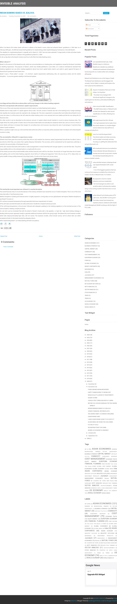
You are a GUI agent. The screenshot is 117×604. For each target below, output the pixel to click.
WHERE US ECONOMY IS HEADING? (98, 430)
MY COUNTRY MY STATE (92, 284)
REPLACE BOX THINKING (107, 545)
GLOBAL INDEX (109, 468)
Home (40, 236)
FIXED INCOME (106, 464)
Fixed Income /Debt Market (93, 523)
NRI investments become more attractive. (105, 148)
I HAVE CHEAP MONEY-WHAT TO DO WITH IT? (101, 419)
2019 (88, 354)
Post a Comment (8, 246)
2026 (88, 335)
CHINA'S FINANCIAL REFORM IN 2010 (99, 411)
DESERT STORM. (92, 397)
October (90, 433)
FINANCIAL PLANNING (93, 464)
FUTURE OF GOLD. (93, 424)
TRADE (87, 298)
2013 (88, 370)
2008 (88, 438)
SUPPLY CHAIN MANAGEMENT (105, 488)
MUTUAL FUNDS (90, 281)
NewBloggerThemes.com (95, 600)
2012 (88, 373)
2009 (88, 381)
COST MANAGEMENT (91, 254)
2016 (88, 362)
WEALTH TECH (107, 490)
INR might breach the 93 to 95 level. (103, 120)
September (91, 435)
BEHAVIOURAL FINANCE (92, 451)
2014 (88, 367)
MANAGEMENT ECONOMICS (93, 278)
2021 (88, 348)
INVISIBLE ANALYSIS (13, 3)
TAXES (87, 295)
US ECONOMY (89, 301)
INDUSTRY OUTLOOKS (103, 473)
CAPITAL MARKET (90, 249)
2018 (88, 356)
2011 (88, 376)
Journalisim (88, 275)
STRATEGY (94, 488)
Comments (90, 29)
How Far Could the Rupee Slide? (102, 134)
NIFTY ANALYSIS (89, 286)
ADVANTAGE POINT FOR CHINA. (97, 427)
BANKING (87, 506)
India (86, 272)
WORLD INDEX (89, 307)
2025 (88, 337)
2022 (88, 345)
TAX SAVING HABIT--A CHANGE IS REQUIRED (101, 414)
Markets (107, 478)
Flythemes (74, 600)
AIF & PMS (88, 449)
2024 (88, 340)
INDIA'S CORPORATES (91, 266)
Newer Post (4, 236)
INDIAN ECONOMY (110, 471)
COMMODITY (88, 251)
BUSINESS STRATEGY (91, 246)
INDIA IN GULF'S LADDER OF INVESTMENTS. (101, 395)
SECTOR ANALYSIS (90, 289)
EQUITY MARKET (91, 461)
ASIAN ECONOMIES (90, 243)
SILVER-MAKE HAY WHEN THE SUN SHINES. (100, 422)
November (91, 386)
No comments (32, 16)
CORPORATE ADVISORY (109, 456)
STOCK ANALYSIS (90, 292)
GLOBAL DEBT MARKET (104, 466)
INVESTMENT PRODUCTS (92, 476)
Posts (88, 25)
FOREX (87, 260)
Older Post (77, 236)
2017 (88, 359)
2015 (88, 365)
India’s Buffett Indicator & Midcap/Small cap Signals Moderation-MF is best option (104, 165)
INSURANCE (88, 269)
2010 (88, 378)
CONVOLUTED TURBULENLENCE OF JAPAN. (100, 400)
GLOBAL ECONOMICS (101, 526)
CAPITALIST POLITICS (100, 511)
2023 (88, 343)
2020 (88, 351)
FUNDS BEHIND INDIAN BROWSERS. (98, 389)
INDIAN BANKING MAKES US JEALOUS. (17, 13)
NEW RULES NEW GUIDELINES (109, 543)
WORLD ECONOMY (90, 304)
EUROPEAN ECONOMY (91, 257)
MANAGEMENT (113, 476)
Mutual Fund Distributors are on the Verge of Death (99, 78)
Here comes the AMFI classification (103, 106)
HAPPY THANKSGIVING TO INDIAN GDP (99, 392)
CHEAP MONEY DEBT (94, 416)
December (91, 384)
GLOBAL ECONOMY (90, 263)
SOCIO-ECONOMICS (106, 485)
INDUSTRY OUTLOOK (90, 473)
